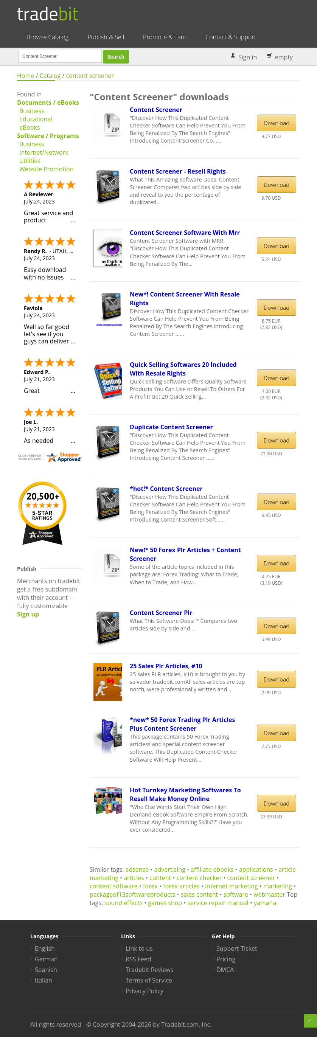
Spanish (46, 970)
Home (25, 75)
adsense (137, 869)
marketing (277, 886)
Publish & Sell (105, 37)
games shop (165, 903)
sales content (199, 894)
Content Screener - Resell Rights (178, 171)
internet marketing (231, 886)
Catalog (50, 75)
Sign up (28, 614)
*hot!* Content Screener (166, 488)
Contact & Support (230, 37)
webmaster (269, 894)
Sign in (247, 57)
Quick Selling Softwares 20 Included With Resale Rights (183, 368)
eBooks (29, 127)
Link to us (139, 948)
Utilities (29, 161)
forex (150, 886)
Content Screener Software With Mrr (185, 232)
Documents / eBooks (48, 102)
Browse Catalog (47, 37)
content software (114, 886)
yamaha (265, 903)
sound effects (123, 903)
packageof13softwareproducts (132, 894)
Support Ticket (236, 948)
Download (276, 123)
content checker (199, 878)
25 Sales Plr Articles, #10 (166, 666)
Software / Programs (48, 136)
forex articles (181, 886)
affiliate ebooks (212, 869)
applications (256, 869)
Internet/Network (43, 152)
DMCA (225, 970)
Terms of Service (149, 980)
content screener (90, 75)
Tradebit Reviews (150, 970)
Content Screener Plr (161, 613)
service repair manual (217, 903)
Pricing (225, 959)
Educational (35, 119)
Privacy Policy (144, 991)
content (160, 878)
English (45, 948)
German (46, 959)
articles (134, 878)
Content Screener (156, 110)
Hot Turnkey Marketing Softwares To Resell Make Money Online (185, 794)
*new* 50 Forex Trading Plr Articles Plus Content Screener (182, 724)
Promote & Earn (164, 37)
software (236, 894)
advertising (169, 869)
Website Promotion (46, 169)
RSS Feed (138, 959)
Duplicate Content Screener (171, 427)
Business (31, 111)
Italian (43, 980)
